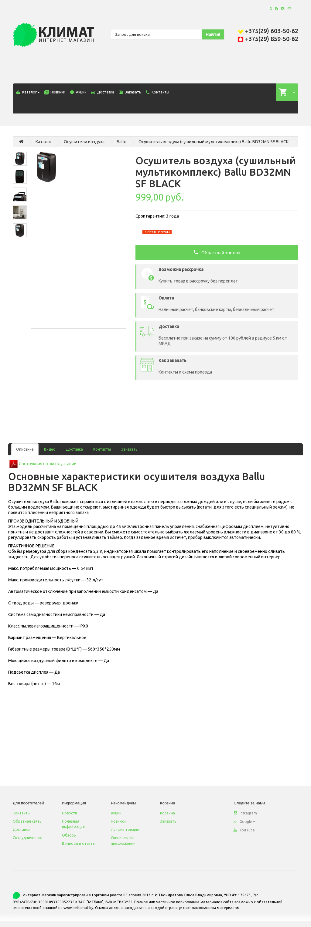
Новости (69, 813)
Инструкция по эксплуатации (48, 463)
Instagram (245, 813)
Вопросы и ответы (78, 843)
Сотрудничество (28, 838)
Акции (116, 813)
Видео (50, 449)
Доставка (74, 449)
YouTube (244, 830)
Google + (244, 822)
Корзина (167, 813)
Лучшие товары (125, 829)
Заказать (129, 449)
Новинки (118, 821)
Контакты (102, 449)
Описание (25, 449)
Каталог (44, 141)
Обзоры (69, 835)
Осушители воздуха (84, 141)
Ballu (121, 141)
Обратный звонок (217, 252)
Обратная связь (27, 821)
